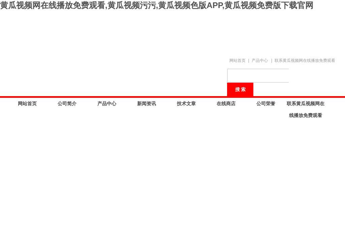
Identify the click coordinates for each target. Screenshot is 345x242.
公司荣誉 (265, 103)
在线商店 (226, 103)
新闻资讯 (146, 103)
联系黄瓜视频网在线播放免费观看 (305, 60)
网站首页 (237, 60)
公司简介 (67, 103)
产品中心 (260, 60)
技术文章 (186, 103)
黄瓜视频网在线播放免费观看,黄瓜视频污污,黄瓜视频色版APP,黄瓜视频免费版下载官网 (156, 5)
